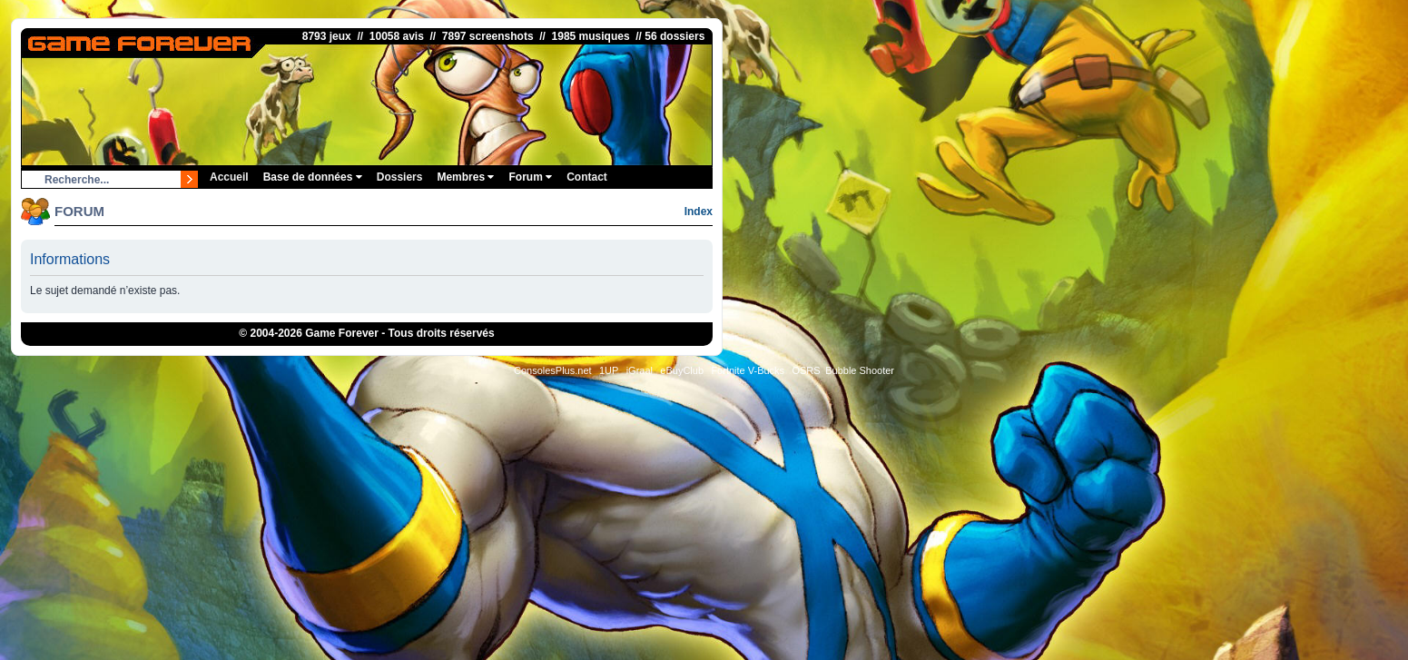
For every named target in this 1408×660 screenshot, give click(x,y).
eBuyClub (682, 370)
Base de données (312, 177)
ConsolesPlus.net (553, 370)
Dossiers (400, 177)
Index (698, 211)
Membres (465, 177)
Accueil (229, 177)
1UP (608, 370)
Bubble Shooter (859, 370)
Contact (586, 177)
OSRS (806, 370)
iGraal (639, 370)
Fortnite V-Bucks (747, 370)
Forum (530, 177)
